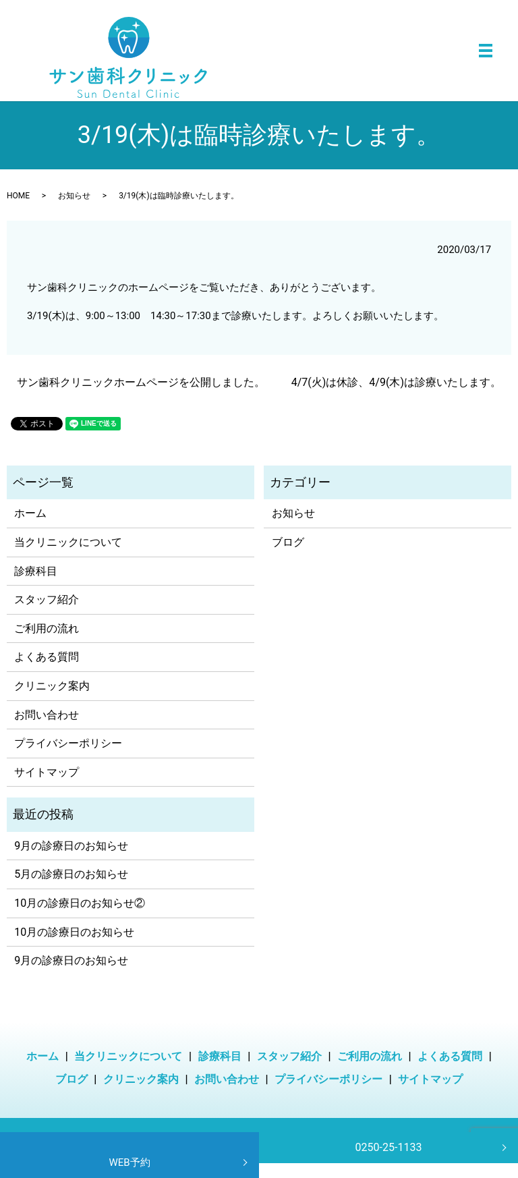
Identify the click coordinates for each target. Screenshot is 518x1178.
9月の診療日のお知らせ (71, 845)
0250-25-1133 (388, 1147)
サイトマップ (46, 772)
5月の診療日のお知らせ (71, 874)
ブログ (288, 542)
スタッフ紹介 (46, 599)
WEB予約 (129, 1162)
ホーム (30, 513)
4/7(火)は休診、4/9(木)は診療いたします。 (396, 382)
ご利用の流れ (46, 628)
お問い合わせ (46, 714)
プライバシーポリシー (68, 743)
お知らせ (74, 195)
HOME (18, 195)
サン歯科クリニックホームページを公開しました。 (141, 382)
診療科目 (35, 571)
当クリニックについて (68, 542)
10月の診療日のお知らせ (74, 932)
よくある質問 (46, 656)
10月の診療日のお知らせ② (79, 903)
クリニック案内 (52, 685)
